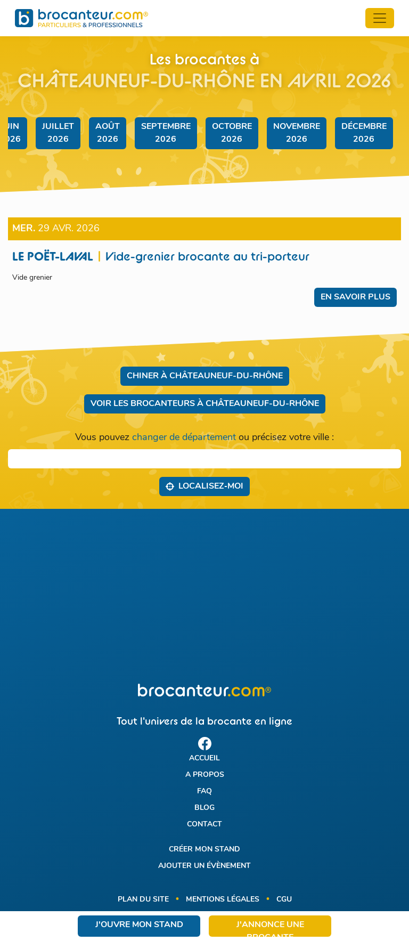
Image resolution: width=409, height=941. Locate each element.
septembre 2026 (166, 133)
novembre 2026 (296, 133)
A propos (204, 775)
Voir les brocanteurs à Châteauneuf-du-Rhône (205, 404)
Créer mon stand (204, 850)
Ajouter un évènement (204, 866)
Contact (204, 825)
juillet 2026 (58, 133)
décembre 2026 (364, 133)
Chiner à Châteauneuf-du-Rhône (205, 376)
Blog (204, 808)
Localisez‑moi (204, 486)
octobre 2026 (232, 133)
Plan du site (143, 900)
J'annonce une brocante (270, 929)
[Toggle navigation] (379, 18)
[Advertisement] (204, 596)
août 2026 (107, 133)
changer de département (184, 438)
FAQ (204, 792)
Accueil (204, 758)
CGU (284, 900)
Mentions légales (222, 900)
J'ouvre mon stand (139, 925)
